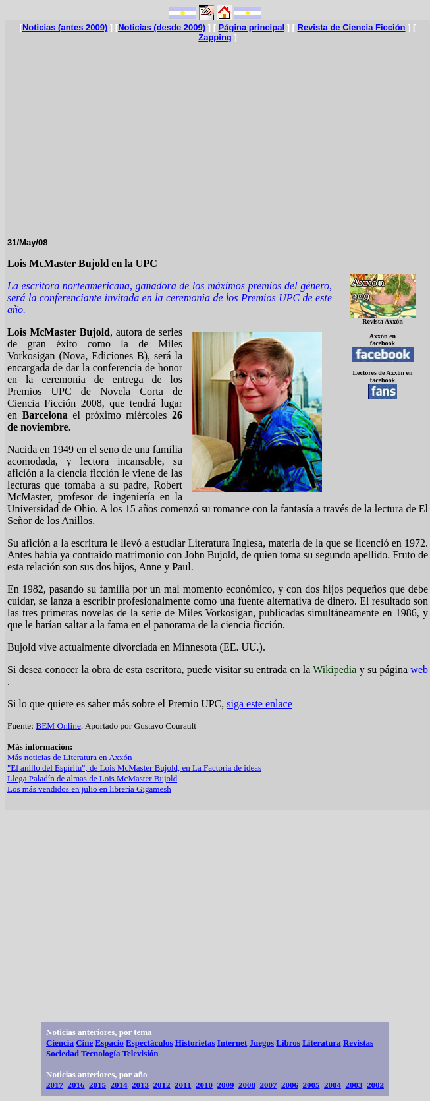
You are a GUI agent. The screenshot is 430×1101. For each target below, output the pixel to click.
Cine (84, 1043)
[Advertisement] (217, 134)
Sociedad (62, 1053)
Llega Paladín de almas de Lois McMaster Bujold (92, 778)
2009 (225, 1085)
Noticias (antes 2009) (64, 27)
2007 (268, 1085)
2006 (289, 1085)
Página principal (251, 27)
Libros (288, 1043)
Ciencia (60, 1043)
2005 (310, 1085)
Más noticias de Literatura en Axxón (69, 757)
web (419, 669)
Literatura (321, 1043)
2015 (97, 1085)
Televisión (140, 1053)
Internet (232, 1043)
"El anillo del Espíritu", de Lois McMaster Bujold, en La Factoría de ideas (134, 768)
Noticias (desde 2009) (161, 27)
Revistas (358, 1043)
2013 (140, 1085)
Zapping (215, 37)
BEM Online (58, 725)
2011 (183, 1085)
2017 (54, 1085)
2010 (204, 1085)
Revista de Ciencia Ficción (352, 27)
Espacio (109, 1043)
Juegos (261, 1043)
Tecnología (100, 1053)
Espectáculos (149, 1043)
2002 (375, 1085)
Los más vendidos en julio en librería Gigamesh (89, 789)
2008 (246, 1085)
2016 (76, 1085)
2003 (353, 1085)
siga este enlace (259, 703)
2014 (119, 1085)
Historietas (195, 1043)
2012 (162, 1085)
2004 (332, 1085)
